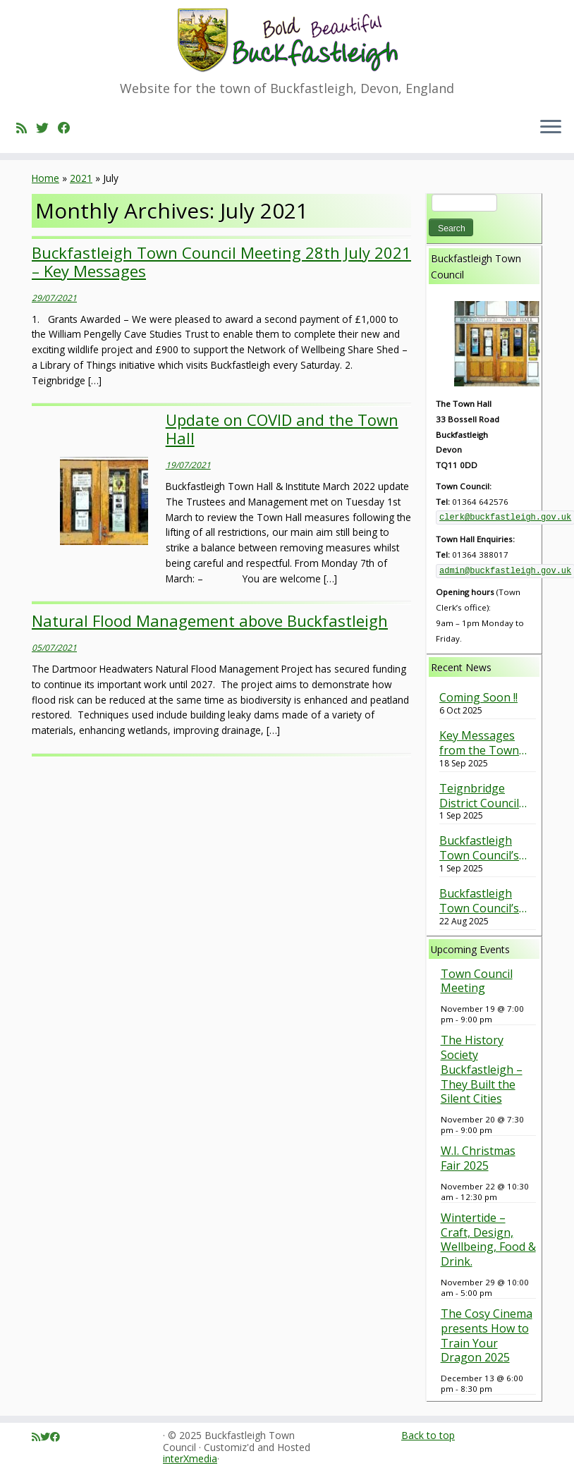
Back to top (428, 1435)
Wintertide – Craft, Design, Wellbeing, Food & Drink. (488, 1239)
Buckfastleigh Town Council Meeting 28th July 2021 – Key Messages (221, 261)
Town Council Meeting (477, 981)
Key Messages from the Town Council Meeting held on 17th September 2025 (482, 743)
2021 (81, 178)
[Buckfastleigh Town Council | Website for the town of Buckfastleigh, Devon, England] (287, 40)
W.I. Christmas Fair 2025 (478, 1158)
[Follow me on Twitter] (47, 127)
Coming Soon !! (478, 697)
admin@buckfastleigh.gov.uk (505, 571)
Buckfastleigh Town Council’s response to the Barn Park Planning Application (481, 848)
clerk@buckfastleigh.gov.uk (505, 517)
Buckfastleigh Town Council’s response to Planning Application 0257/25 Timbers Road (484, 901)
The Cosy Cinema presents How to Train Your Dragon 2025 (486, 1335)
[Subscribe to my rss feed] (26, 127)
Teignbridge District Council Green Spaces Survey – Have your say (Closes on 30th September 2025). (485, 796)
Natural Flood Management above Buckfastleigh (210, 620)
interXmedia (190, 1459)
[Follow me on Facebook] (69, 127)
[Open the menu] (550, 127)
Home (45, 178)
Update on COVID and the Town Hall (282, 428)
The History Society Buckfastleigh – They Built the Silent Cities (482, 1069)
